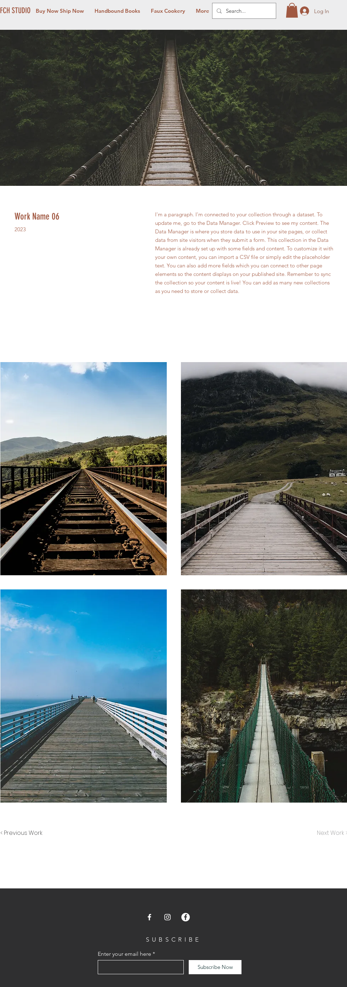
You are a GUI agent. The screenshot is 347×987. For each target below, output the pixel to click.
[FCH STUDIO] (16, 11)
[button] (292, 10)
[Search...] (243, 10)
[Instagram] (167, 917)
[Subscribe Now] (215, 967)
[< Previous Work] (21, 833)
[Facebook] (149, 917)
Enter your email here (124, 954)
